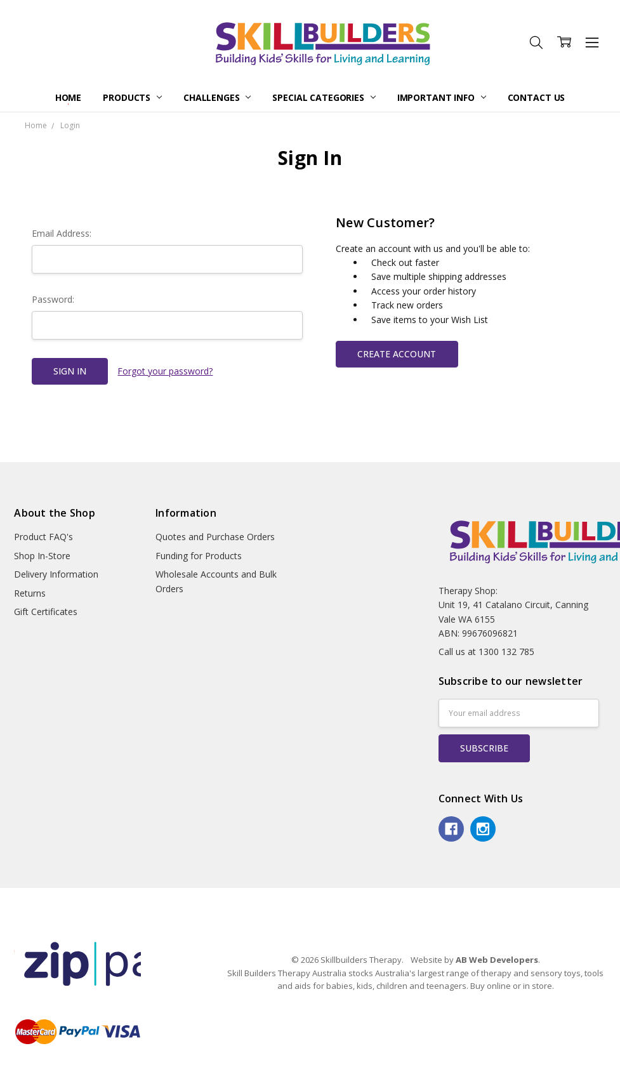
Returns (30, 593)
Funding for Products (198, 556)
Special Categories (323, 97)
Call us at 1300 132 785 (486, 652)
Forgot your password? (165, 371)
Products (132, 97)
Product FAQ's (43, 537)
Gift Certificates (45, 612)
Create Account (396, 354)
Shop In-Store (42, 556)
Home (68, 97)
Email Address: (61, 233)
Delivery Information (56, 574)
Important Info (441, 97)
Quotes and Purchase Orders (215, 537)
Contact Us (536, 97)
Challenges (217, 97)
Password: (53, 299)
